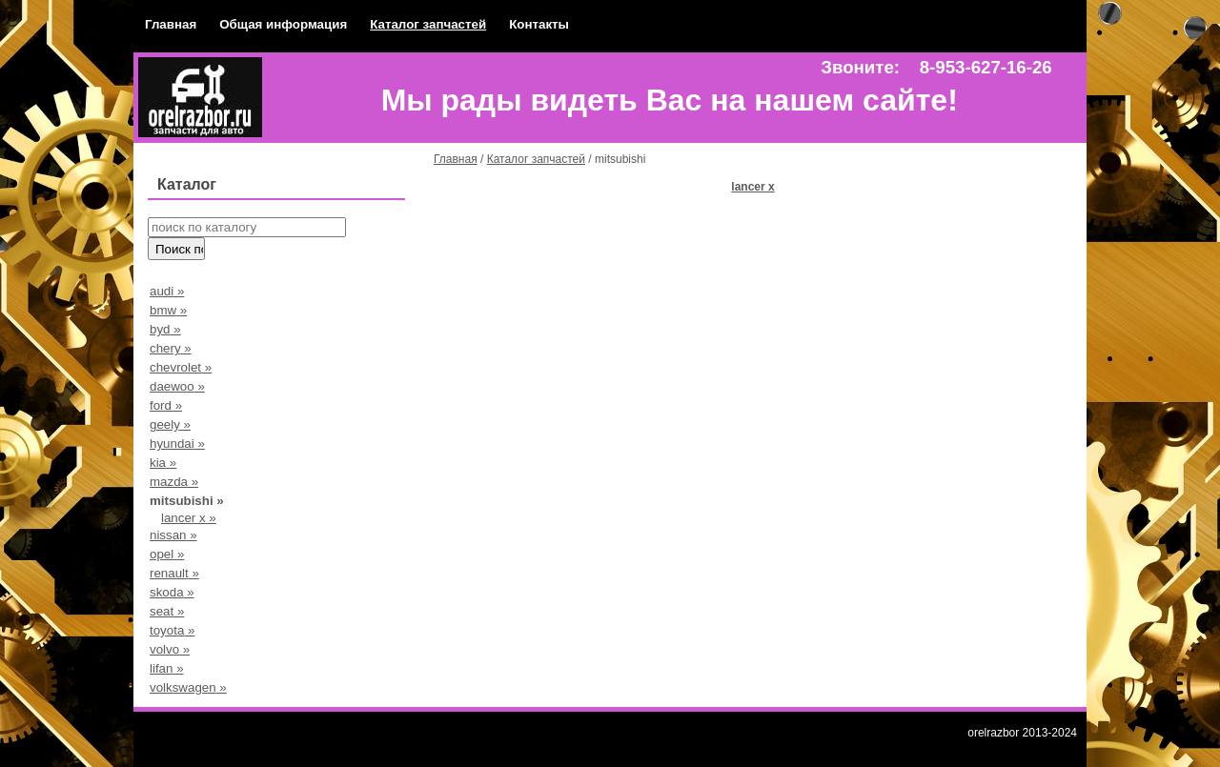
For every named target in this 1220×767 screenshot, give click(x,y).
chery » (171, 348)
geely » (170, 424)
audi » (167, 291)
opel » (167, 554)
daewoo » (177, 386)
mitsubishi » (187, 501)
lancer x (752, 186)
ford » (166, 405)
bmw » (168, 310)
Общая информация (283, 24)
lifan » (167, 668)
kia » (163, 462)
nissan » (173, 535)
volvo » (170, 649)
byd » (165, 329)
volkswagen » (188, 687)
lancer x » (188, 518)
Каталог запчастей (428, 24)
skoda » (172, 592)
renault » (174, 573)
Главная (170, 24)
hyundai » (177, 443)
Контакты (539, 24)
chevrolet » (181, 367)
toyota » (172, 630)
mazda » (174, 481)
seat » (167, 611)
